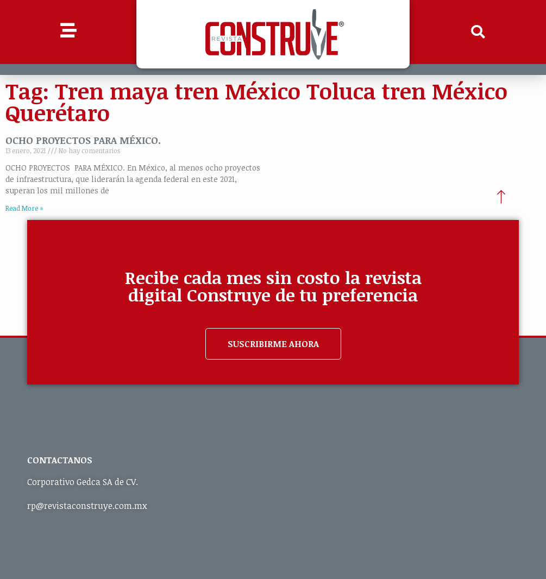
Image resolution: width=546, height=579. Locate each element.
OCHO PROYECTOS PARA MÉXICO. (83, 140)
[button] (477, 32)
